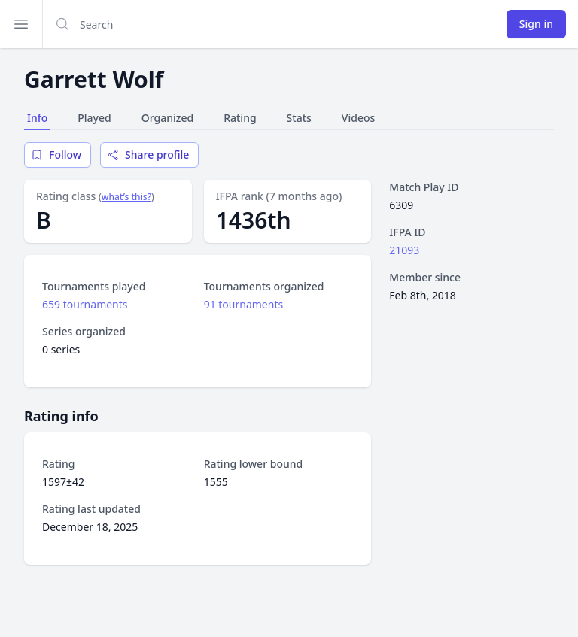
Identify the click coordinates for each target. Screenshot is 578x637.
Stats (299, 118)
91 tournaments (244, 304)
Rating (240, 118)
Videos (358, 118)
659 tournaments (85, 304)
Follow (56, 154)
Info (37, 118)
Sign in (536, 24)
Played (94, 118)
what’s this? (126, 197)
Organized (167, 118)
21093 (404, 250)
